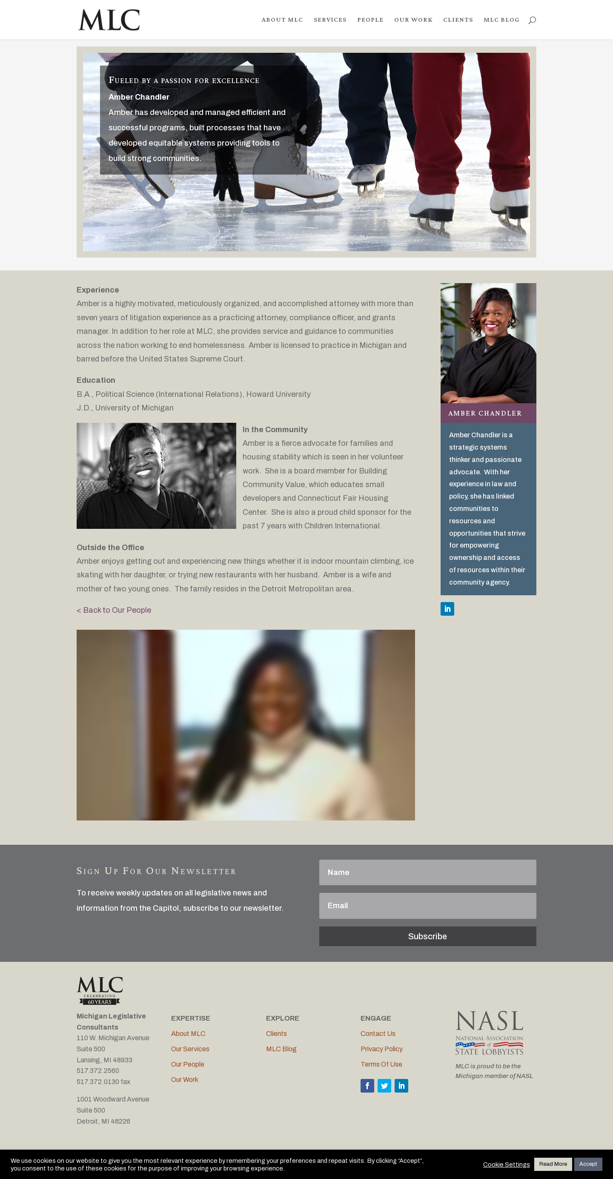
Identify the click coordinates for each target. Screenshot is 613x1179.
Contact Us (378, 1033)
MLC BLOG (501, 20)
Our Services (190, 1049)
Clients (276, 1033)
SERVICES (330, 20)
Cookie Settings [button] (506, 1164)
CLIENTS (458, 20)
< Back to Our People (114, 610)
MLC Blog (281, 1049)
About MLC (188, 1033)
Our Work (184, 1079)
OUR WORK (413, 20)
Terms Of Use (381, 1064)
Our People (187, 1064)
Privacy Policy (382, 1049)
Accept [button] (588, 1164)
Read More (553, 1164)
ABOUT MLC (282, 20)
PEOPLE (370, 20)
